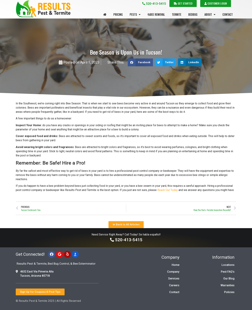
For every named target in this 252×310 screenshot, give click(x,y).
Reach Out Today (167, 190)
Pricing (118, 14)
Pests (135, 14)
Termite (176, 14)
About (209, 14)
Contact (227, 14)
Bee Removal (156, 14)
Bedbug (192, 14)
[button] (140, 62)
